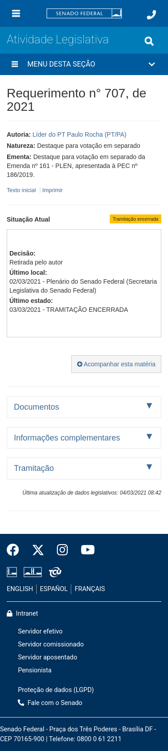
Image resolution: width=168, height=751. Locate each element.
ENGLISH (20, 589)
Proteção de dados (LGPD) (56, 690)
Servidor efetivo (40, 631)
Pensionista (35, 670)
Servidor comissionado (51, 644)
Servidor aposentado (47, 657)
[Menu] (16, 13)
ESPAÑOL (54, 589)
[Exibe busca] (149, 41)
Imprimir (53, 190)
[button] (84, 64)
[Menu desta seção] (15, 64)
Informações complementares (67, 437)
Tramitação (34, 468)
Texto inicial (22, 190)
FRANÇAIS (90, 589)
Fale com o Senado (50, 703)
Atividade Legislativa (58, 39)
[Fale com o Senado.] (151, 14)
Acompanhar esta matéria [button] (116, 364)
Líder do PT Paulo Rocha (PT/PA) (80, 134)
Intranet (22, 613)
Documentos (36, 407)
